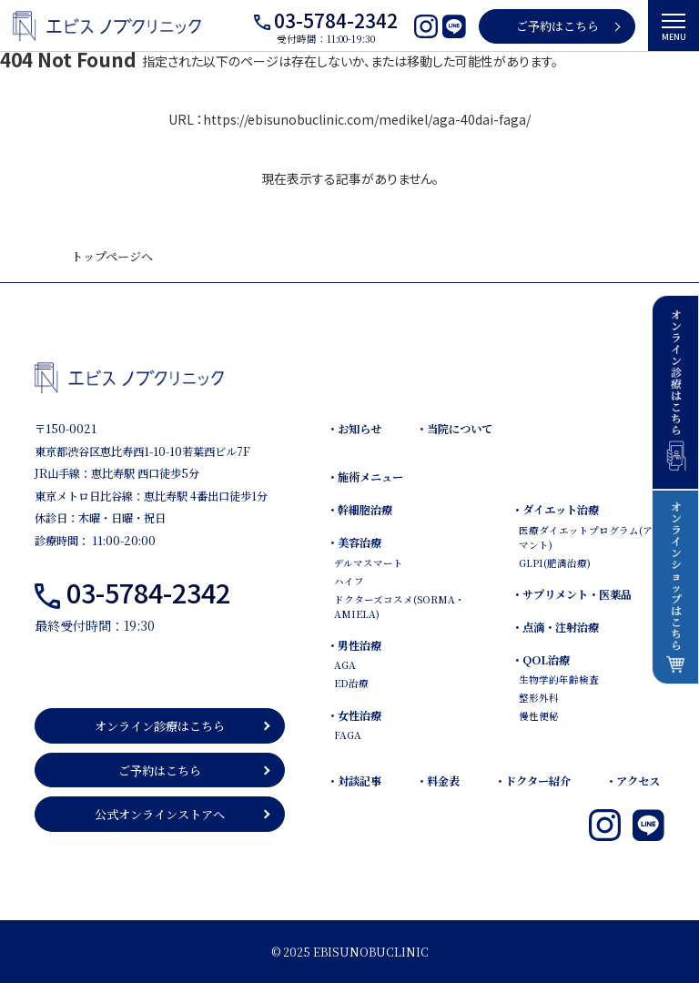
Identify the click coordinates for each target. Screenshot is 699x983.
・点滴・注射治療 (555, 627)
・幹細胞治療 (359, 510)
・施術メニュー (365, 477)
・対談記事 (354, 781)
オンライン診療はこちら (160, 726)
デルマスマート (368, 563)
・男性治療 (354, 645)
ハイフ (349, 581)
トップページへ (112, 256)
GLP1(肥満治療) (555, 563)
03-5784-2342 (336, 20)
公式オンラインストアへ (160, 814)
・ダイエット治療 (555, 510)
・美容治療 (354, 542)
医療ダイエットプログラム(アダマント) (590, 537)
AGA (345, 665)
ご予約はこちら (557, 26)
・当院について (454, 429)
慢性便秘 (539, 716)
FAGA (347, 735)
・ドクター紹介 (532, 781)
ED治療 (351, 683)
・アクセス (632, 781)
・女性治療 (354, 715)
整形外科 (539, 697)
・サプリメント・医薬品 (572, 594)
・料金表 (438, 781)
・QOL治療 (541, 660)
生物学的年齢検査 (559, 679)
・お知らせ (354, 429)
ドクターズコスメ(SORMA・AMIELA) (399, 607)
